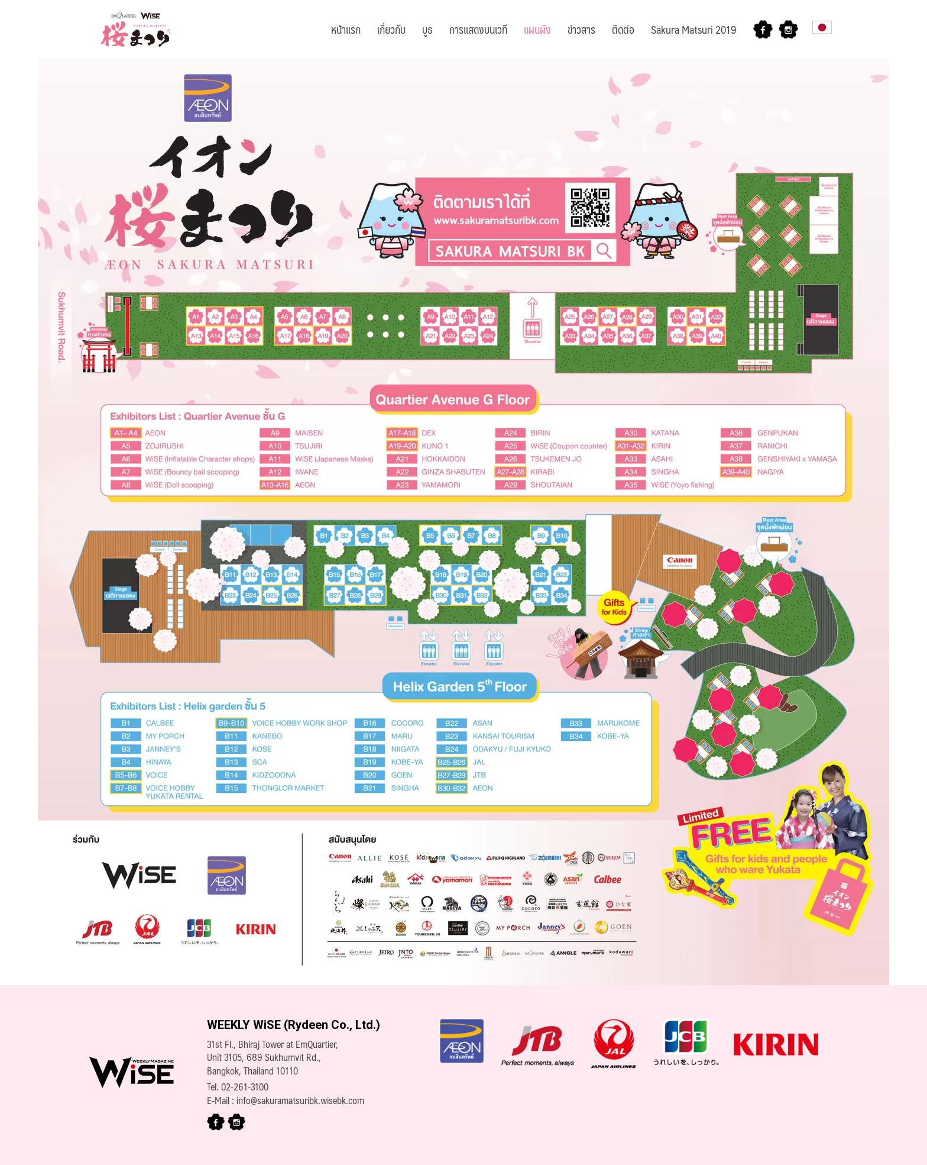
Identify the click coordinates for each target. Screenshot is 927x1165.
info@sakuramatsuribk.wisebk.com (300, 1100)
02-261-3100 (244, 1087)
